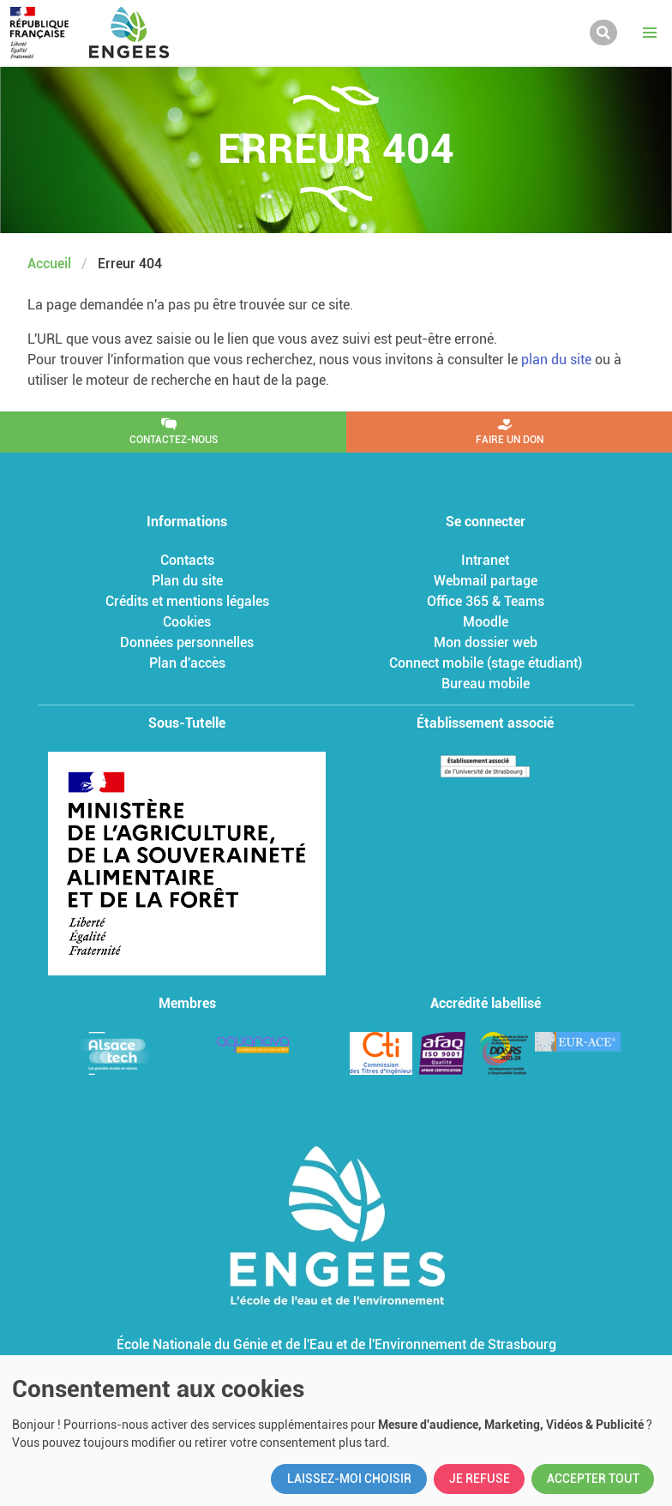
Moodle (485, 622)
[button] (649, 32)
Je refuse (479, 1478)
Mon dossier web (485, 642)
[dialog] (336, 1430)
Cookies (187, 622)
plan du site (556, 359)
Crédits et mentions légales (187, 601)
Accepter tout (593, 1478)
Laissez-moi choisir (349, 1478)
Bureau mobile (485, 683)
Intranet (485, 560)
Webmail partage (485, 581)
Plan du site (187, 581)
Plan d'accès (187, 663)
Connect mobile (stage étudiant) (485, 663)
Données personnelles (187, 642)
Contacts (187, 560)
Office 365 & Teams (485, 601)
